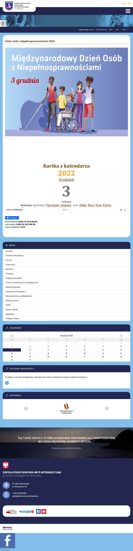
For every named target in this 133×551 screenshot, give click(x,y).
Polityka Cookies (12, 319)
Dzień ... (124, 30)
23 (12, 357)
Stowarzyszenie (12, 301)
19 (66, 353)
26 (66, 357)
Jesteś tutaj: (84, 29)
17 (30, 353)
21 (103, 353)
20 (85, 353)
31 (30, 360)
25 (48, 357)
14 (103, 350)
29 (121, 357)
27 (85, 357)
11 (48, 350)
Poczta (9, 260)
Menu (12, 245)
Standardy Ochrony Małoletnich (19, 296)
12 (66, 350)
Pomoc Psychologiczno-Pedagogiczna (22, 283)
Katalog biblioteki (13, 287)
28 (103, 357)
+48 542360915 (129, 3)
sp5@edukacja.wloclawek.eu (124, 4)
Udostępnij (12, 218)
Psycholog (10, 265)
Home (91, 29)
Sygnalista (10, 314)
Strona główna (100, 30)
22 (121, 353)
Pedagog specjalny (14, 278)
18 (48, 353)
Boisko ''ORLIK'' (12, 310)
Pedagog (9, 274)
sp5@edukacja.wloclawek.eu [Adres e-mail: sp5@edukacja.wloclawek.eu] (25, 496)
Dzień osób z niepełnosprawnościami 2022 (30, 41)
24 (30, 357)
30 (12, 360)
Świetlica (9, 269)
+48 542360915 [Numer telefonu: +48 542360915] (19, 493)
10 (30, 350)
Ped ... (117, 30)
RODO (8, 305)
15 (121, 350)
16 (12, 353)
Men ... (110, 30)
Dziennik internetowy (14, 256)
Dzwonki (9, 251)
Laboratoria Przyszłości (16, 292)
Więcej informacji (7, 383)
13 (84, 350)
